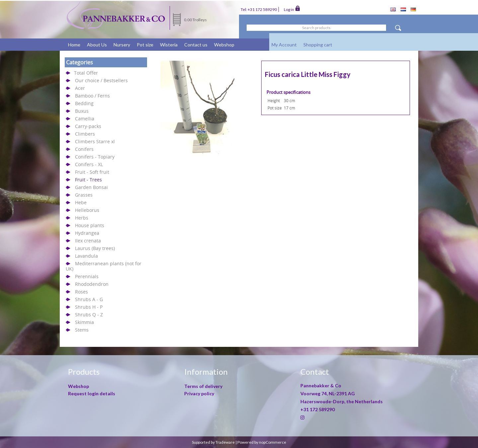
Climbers (85, 134)
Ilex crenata (88, 240)
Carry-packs (88, 126)
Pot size (145, 44)
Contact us (195, 44)
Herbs (81, 218)
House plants (89, 225)
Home (74, 44)
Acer (80, 88)
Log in (292, 9)
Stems (82, 330)
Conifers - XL (89, 164)
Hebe (81, 202)
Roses (81, 291)
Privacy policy (199, 393)
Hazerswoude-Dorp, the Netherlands (341, 401)
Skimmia (84, 322)
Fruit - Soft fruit (92, 172)
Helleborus (87, 210)
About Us (97, 44)
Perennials (87, 276)
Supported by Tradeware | (214, 442)
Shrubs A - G (89, 299)
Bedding (84, 103)
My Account (284, 44)
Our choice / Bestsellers (101, 80)
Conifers (84, 149)
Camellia (84, 118)
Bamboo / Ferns (92, 96)
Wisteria (169, 44)
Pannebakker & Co (321, 385)
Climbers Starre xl (95, 141)
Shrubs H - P (89, 307)
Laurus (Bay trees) (95, 248)
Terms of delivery (203, 386)
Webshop (224, 44)
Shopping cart (317, 44)
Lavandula (86, 256)
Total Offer (86, 73)
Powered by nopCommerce (261, 442)
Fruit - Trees (88, 179)
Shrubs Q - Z (89, 314)
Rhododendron (92, 284)
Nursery (122, 44)
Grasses (84, 195)
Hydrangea (87, 233)
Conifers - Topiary (95, 157)
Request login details (91, 393)
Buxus (82, 111)
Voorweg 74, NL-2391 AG (327, 393)
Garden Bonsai (91, 187)
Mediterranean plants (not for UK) (103, 266)
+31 (317, 409)
